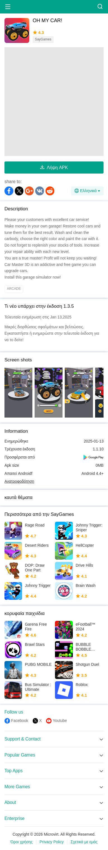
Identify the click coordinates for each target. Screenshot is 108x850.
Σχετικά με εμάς (84, 842)
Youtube (60, 720)
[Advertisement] (54, 101)
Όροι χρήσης (22, 842)
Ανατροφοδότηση (19, 481)
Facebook (19, 720)
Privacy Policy (52, 842)
